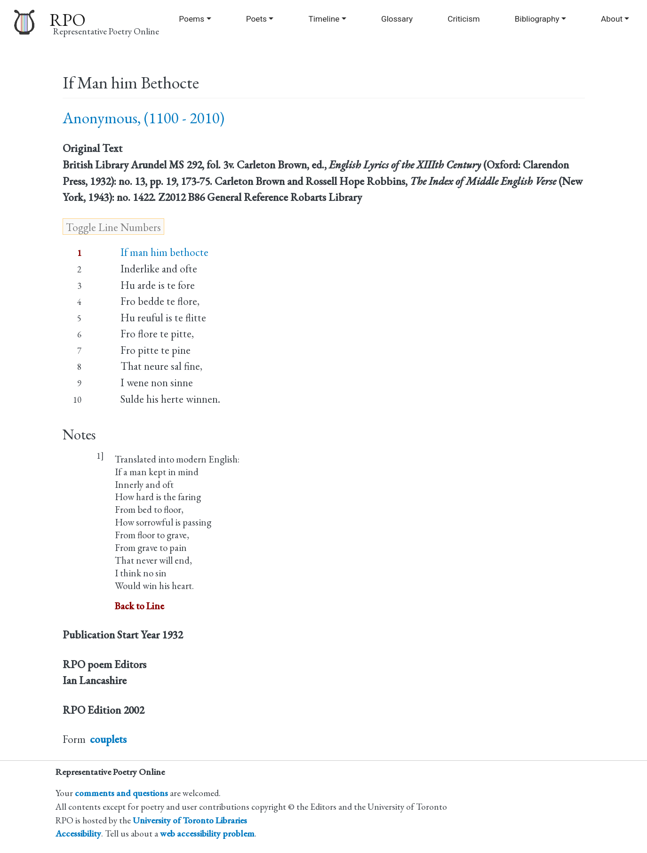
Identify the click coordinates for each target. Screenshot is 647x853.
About (612, 19)
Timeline (324, 19)
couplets (108, 739)
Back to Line (139, 605)
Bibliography (537, 19)
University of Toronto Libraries (190, 820)
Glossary (397, 19)
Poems (191, 19)
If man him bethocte (164, 252)
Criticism (463, 19)
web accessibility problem (207, 833)
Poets (256, 19)
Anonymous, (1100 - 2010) (143, 118)
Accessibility (78, 833)
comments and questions (121, 793)
